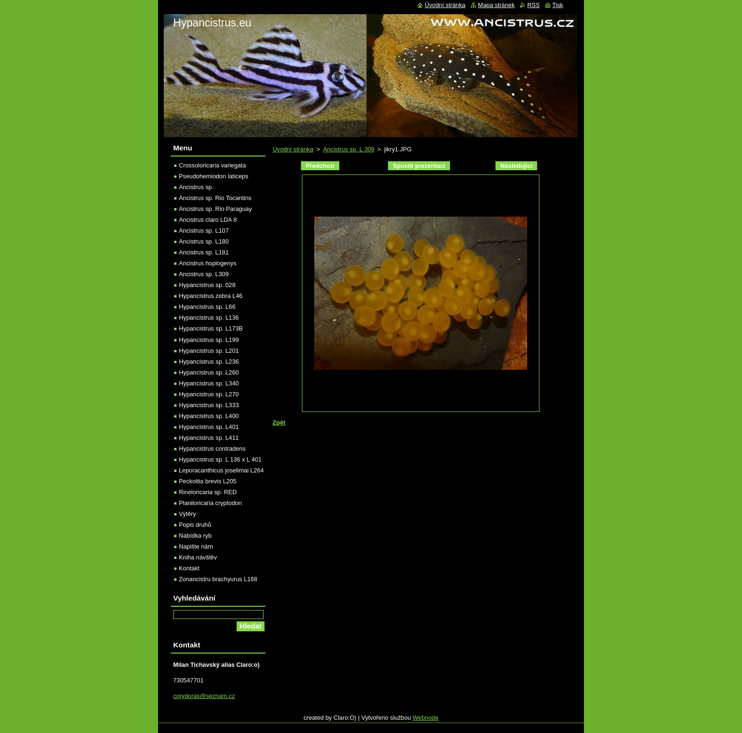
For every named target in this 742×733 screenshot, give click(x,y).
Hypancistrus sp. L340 (209, 383)
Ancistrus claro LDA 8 (208, 219)
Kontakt (189, 568)
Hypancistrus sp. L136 (209, 317)
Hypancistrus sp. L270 (209, 394)
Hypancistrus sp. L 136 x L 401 (220, 459)
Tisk (557, 5)
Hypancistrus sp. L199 (209, 339)
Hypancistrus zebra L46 (210, 295)
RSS (533, 5)
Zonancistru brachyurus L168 (218, 579)
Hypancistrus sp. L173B (211, 328)
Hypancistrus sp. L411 (209, 437)
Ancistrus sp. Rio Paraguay (215, 208)
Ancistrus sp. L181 (204, 252)
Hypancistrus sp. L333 (209, 405)
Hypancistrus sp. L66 (207, 306)
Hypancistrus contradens (212, 448)
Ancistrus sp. (196, 187)
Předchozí (320, 165)
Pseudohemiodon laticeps (213, 176)
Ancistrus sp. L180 (204, 241)
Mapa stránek (496, 5)
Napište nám (196, 546)
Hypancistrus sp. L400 (209, 415)
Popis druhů (195, 524)
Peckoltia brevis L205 (208, 481)
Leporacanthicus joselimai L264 (221, 470)
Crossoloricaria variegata (212, 165)
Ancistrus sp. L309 (204, 274)
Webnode (426, 717)
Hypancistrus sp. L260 (209, 372)
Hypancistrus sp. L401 (209, 426)
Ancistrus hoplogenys (208, 263)
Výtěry (187, 513)
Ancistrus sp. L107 (204, 230)
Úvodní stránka (293, 149)
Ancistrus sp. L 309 (348, 149)
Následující (516, 165)
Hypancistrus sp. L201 (209, 350)
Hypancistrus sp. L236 (209, 361)
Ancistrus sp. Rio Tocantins (215, 197)
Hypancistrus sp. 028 (207, 284)
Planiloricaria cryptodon (210, 502)
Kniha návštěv (198, 557)
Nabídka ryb (195, 535)
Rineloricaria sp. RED (208, 492)
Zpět (279, 422)
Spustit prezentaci (419, 165)
